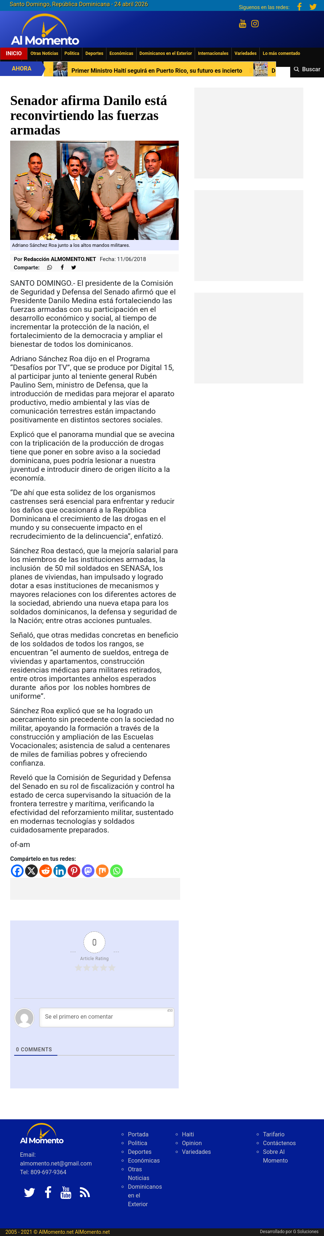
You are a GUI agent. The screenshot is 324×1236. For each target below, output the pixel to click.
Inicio (14, 53)
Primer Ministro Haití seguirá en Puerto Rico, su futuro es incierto (177, 70)
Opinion (192, 1143)
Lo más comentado (281, 53)
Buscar (311, 69)
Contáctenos (279, 1143)
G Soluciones (306, 1231)
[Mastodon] (88, 870)
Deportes (94, 53)
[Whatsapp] (116, 870)
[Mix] (102, 870)
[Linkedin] (59, 870)
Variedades (246, 53)
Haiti (188, 1134)
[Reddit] (45, 870)
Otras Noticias (44, 53)
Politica (72, 53)
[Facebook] (17, 870)
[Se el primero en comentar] (106, 1017)
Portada (138, 1134)
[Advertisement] (95, 889)
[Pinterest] (74, 870)
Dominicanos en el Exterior (165, 53)
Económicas (121, 53)
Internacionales (213, 53)
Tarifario (273, 1134)
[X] (31, 870)
